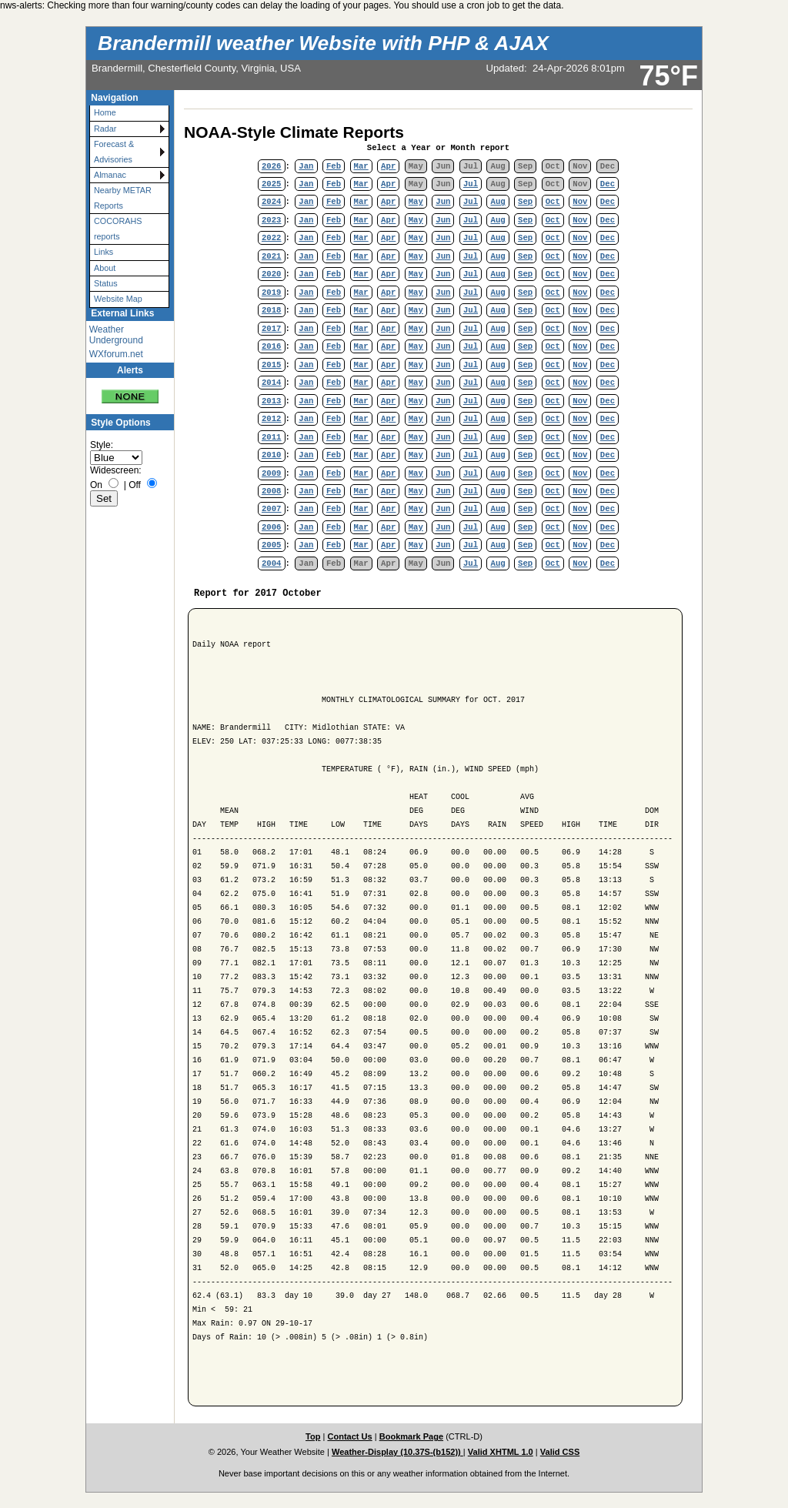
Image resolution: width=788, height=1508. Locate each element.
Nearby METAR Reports (123, 197)
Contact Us (349, 1436)
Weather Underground (116, 335)
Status (106, 283)
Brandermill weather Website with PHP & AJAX (323, 43)
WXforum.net (116, 354)
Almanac (110, 174)
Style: (101, 445)
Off (135, 485)
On (96, 485)
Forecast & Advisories (114, 151)
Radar (105, 128)
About (104, 268)
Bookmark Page (411, 1436)
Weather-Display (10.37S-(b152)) (397, 1451)
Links (103, 251)
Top (313, 1436)
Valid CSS (560, 1451)
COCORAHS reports (118, 228)
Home (105, 112)
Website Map (118, 298)
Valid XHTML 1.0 (500, 1451)
